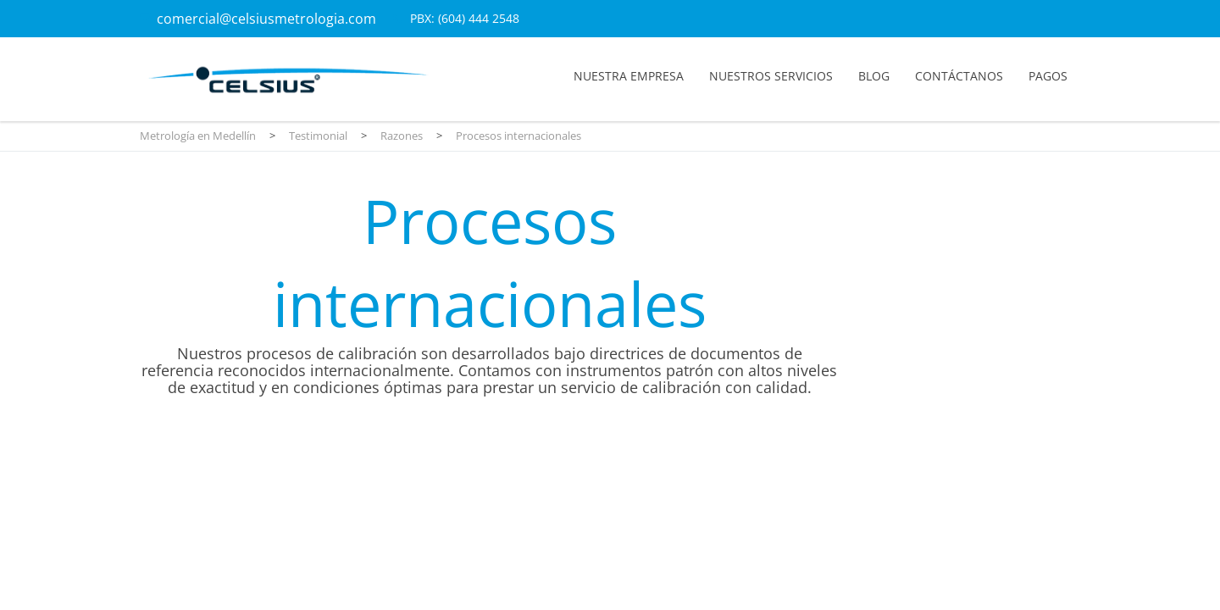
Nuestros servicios (771, 76)
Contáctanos (959, 76)
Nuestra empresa (629, 76)
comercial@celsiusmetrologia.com (266, 18)
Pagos (1048, 76)
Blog (874, 76)
